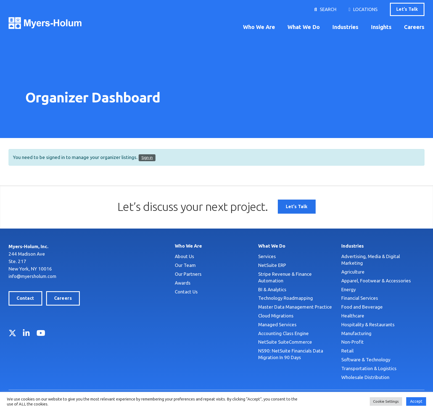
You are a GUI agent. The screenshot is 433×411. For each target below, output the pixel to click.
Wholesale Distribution (365, 377)
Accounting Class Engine (283, 333)
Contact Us (186, 291)
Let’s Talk (407, 9)
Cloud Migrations (276, 315)
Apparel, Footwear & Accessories (376, 280)
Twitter (12, 332)
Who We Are (259, 27)
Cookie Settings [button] (386, 401)
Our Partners (188, 274)
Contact (25, 298)
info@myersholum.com (33, 276)
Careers (414, 27)
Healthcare (352, 315)
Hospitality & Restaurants (368, 324)
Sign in (147, 157)
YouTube (40, 332)
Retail (347, 350)
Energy (348, 289)
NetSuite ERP (272, 265)
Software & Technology (365, 359)
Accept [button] (416, 401)
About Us (184, 256)
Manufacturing (356, 333)
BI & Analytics (272, 289)
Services (267, 256)
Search (328, 9)
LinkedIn (26, 332)
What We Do (303, 27)
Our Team (185, 265)
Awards (183, 282)
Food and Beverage (362, 306)
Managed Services (277, 324)
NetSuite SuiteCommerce (285, 341)
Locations (365, 9)
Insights (381, 27)
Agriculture (353, 271)
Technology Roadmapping (285, 298)
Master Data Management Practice (295, 306)
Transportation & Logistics (369, 368)
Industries (345, 27)
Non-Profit (352, 341)
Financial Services (359, 298)
